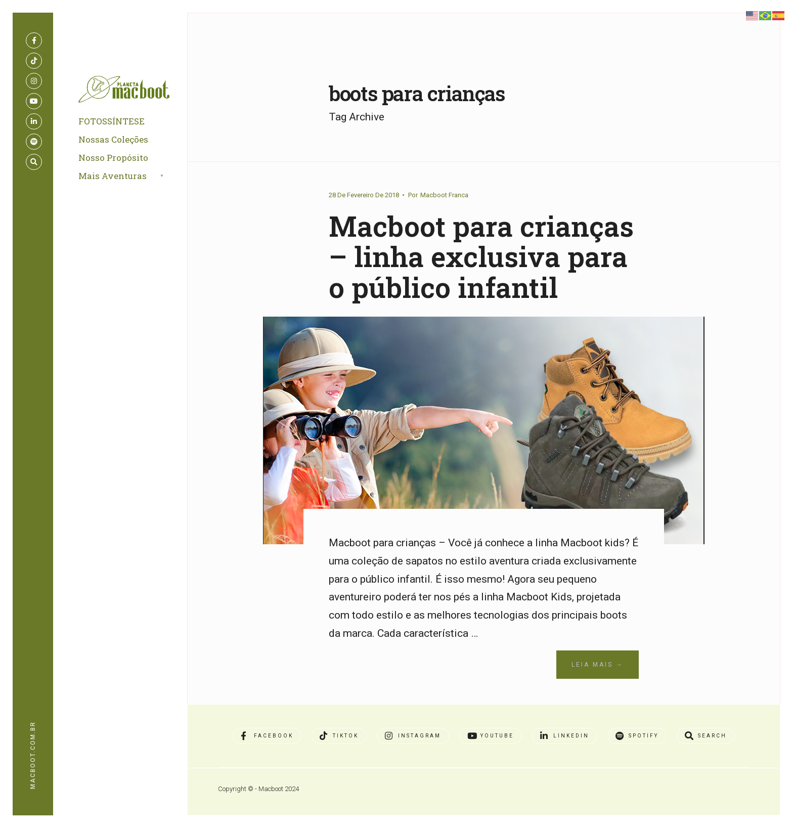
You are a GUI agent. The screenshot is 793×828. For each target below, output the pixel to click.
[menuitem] (132, 176)
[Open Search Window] (34, 162)
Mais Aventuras (112, 176)
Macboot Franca (444, 195)
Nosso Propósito (113, 157)
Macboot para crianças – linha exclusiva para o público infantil (481, 256)
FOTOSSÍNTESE (111, 121)
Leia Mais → (597, 664)
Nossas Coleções (113, 139)
